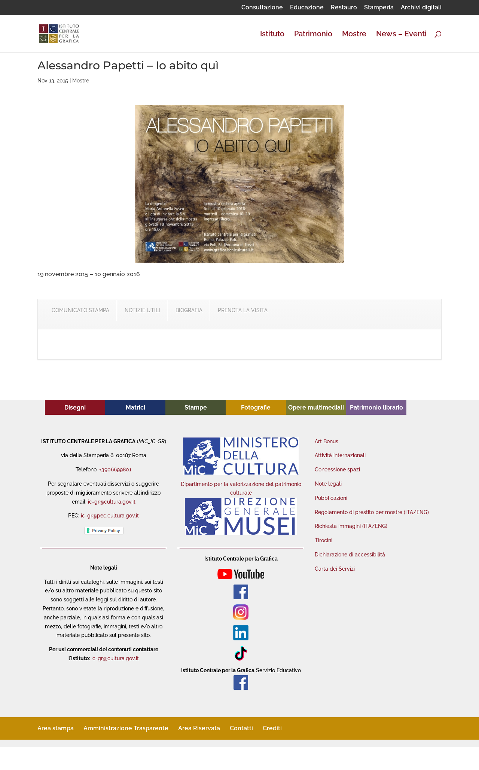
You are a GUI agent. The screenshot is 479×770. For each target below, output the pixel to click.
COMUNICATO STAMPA (80, 310)
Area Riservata (199, 728)
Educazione (307, 7)
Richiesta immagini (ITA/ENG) (351, 526)
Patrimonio (313, 34)
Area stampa (55, 728)
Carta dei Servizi (335, 569)
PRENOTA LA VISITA (243, 310)
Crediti (272, 728)
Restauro (344, 7)
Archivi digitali (421, 7)
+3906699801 (115, 469)
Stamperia (379, 7)
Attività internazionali (340, 455)
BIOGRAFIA (189, 310)
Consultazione (262, 7)
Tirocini (323, 540)
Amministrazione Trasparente (125, 728)
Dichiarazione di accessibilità (350, 555)
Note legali (328, 484)
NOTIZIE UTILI (142, 310)
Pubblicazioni (331, 498)
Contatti (241, 728)
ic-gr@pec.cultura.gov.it (110, 516)
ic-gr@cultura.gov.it (111, 502)
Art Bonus (326, 441)
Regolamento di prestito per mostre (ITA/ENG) (372, 512)
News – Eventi (401, 34)
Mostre (354, 34)
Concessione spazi (337, 469)
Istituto (272, 34)
